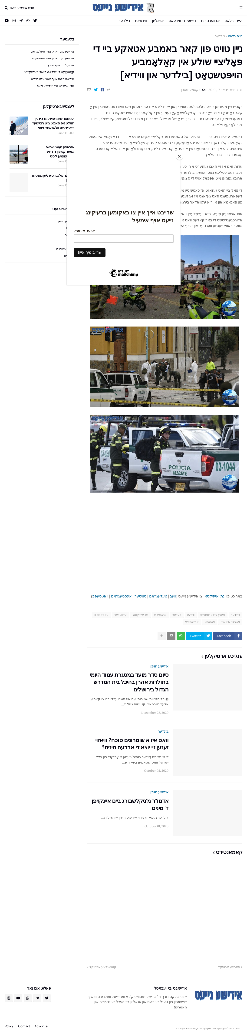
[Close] (179, 156)
